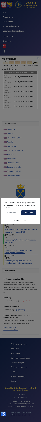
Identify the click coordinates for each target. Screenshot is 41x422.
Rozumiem (29, 213)
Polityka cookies (20, 221)
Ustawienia (11, 213)
